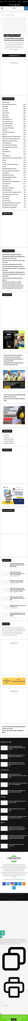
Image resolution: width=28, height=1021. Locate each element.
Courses (4, 162)
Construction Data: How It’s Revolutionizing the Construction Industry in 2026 (17, 776)
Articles (5, 34)
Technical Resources (7, 119)
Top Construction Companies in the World (11, 254)
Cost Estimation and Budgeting (9, 207)
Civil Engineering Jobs (7, 121)
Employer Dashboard (8, 441)
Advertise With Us (25, 2)
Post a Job (6, 435)
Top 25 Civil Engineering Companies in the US (12, 266)
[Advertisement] (14, 78)
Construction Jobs (6, 183)
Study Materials (5, 173)
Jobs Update (5, 106)
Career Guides (5, 117)
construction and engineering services (11, 138)
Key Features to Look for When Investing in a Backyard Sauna (16, 581)
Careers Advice (5, 113)
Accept (13, 1019)
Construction (10, 34)
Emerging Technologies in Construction (11, 202)
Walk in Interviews (6, 179)
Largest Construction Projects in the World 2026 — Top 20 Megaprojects (17, 783)
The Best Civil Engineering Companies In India (13, 286)
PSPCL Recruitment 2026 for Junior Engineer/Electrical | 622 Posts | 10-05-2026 (17, 614)
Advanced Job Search (9, 439)
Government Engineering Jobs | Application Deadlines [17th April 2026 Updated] (17, 565)
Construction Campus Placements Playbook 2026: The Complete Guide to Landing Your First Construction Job (17, 828)
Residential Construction (8, 175)
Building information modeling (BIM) (10, 181)
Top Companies (5, 198)
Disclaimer (14, 1)
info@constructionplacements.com (17, 879)
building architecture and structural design (12, 157)
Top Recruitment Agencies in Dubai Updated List (13, 272)
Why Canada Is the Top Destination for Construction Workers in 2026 (16, 791)
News (19, 34)
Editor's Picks (15, 34)
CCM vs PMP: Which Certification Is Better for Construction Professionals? (17, 817)
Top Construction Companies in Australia (11, 282)
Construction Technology (8, 128)
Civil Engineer (5, 185)
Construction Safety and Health (9, 145)
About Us (1, 2)
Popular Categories (8, 98)
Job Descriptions (6, 155)
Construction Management (8, 132)
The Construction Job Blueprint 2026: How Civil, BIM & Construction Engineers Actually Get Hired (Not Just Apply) (17, 837)
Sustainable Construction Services (14, 36)
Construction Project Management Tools (11, 192)
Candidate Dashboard (9, 443)
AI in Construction (6, 200)
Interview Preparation (7, 125)
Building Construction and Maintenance (11, 136)
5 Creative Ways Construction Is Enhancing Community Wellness (14, 39)
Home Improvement (6, 143)
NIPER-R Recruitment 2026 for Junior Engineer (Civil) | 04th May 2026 (17, 598)
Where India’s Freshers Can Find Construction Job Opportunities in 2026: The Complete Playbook (17, 590)
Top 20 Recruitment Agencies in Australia (11, 284)
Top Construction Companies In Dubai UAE (12, 264)
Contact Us (19, 2)
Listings (4, 166)
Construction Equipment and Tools (10, 164)
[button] (14, 933)
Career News (5, 108)
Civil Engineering (6, 151)
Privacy (5, 1)
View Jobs (6, 437)
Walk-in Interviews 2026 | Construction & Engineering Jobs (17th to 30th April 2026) (17, 573)
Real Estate (6, 36)
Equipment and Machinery (8, 188)
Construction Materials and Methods (10, 170)
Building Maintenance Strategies (9, 205)
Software (4, 160)
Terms (9, 1)
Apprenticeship (5, 196)
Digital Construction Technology (9, 140)
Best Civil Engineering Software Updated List (12, 288)
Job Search (4, 130)
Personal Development (7, 123)
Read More (19, 1019)
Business (4, 134)
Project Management (7, 190)
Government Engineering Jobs (9, 104)
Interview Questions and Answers (10, 147)
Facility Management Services (9, 168)
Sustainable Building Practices (9, 177)
